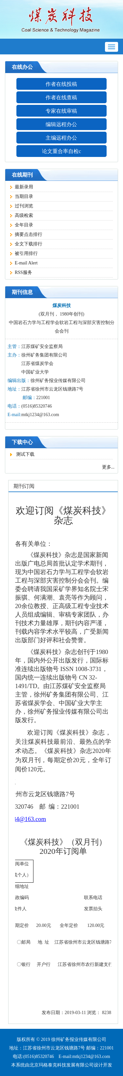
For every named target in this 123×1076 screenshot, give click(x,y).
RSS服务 (21, 272)
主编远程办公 (61, 138)
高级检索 (21, 215)
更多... (108, 467)
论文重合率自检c (61, 151)
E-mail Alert (24, 262)
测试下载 (22, 454)
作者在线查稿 (61, 97)
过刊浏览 (21, 205)
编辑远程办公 (61, 124)
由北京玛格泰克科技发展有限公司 (59, 1065)
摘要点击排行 (26, 234)
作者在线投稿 (61, 84)
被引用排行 (24, 253)
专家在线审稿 (61, 111)
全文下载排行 (26, 243)
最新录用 (21, 186)
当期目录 (21, 196)
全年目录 (21, 224)
